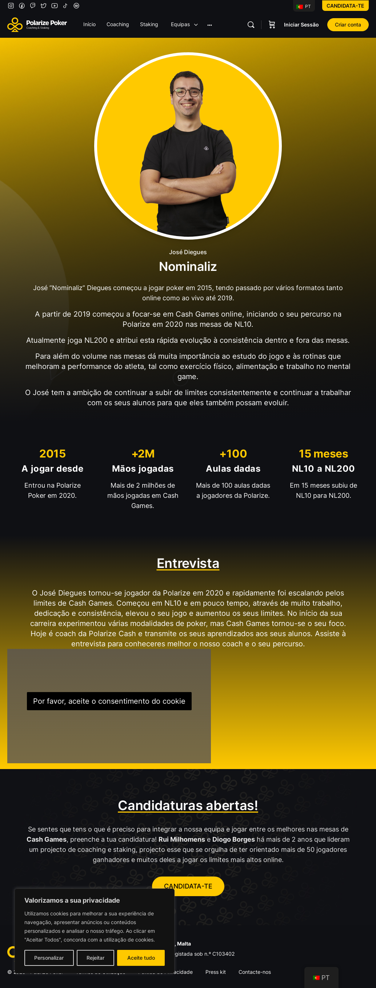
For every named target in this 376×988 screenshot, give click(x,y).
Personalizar (49, 958)
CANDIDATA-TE (188, 886)
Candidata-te (345, 6)
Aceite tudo (141, 958)
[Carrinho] (272, 25)
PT (303, 6)
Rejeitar (95, 958)
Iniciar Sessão (301, 24)
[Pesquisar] (251, 24)
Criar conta (348, 24)
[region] (95, 931)
